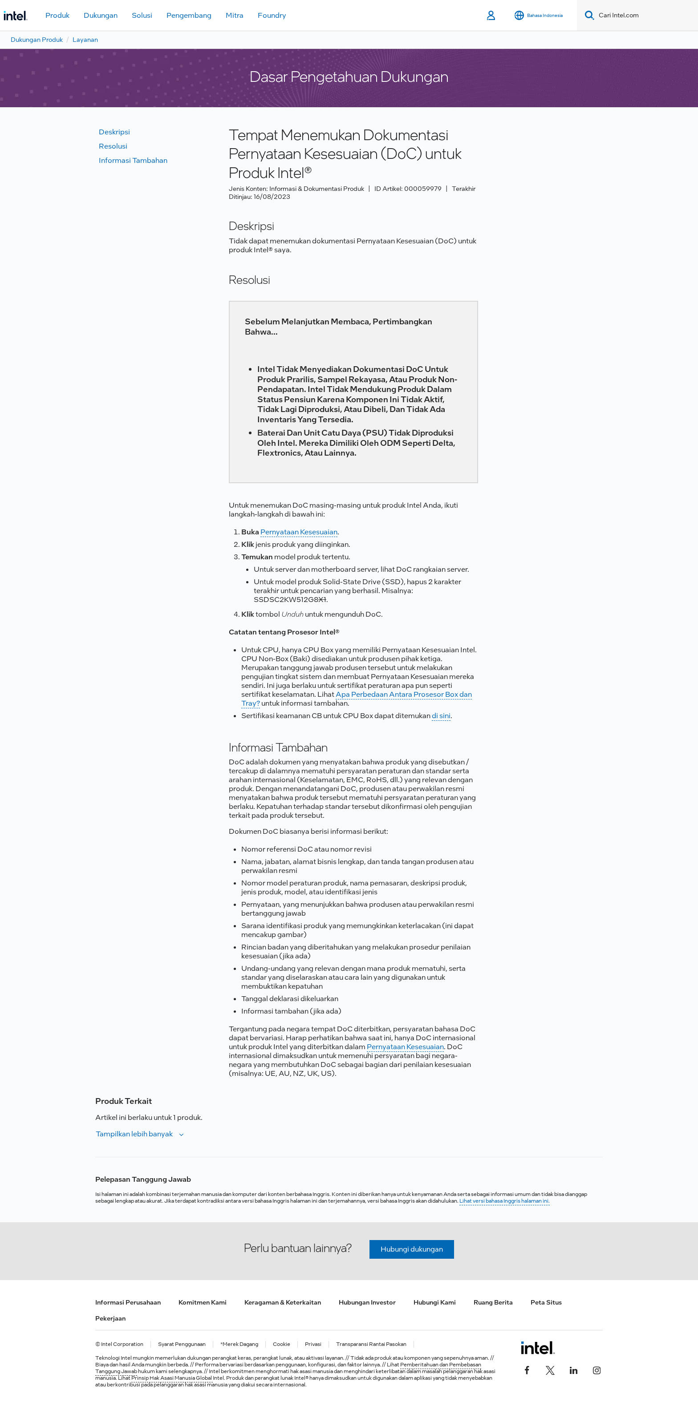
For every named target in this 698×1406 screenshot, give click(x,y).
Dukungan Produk (37, 40)
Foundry (272, 15)
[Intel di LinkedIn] (573, 1369)
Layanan (85, 40)
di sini (441, 715)
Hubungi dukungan (412, 1249)
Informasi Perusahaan (128, 1302)
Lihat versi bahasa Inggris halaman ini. (504, 1200)
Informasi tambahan (133, 160)
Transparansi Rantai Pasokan (371, 1344)
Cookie (281, 1344)
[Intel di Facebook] (527, 1369)
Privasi (313, 1344)
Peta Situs (546, 1302)
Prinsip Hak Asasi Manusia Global (172, 1378)
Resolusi (113, 146)
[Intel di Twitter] (550, 1369)
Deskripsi (114, 132)
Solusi (142, 15)
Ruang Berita (493, 1302)
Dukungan (101, 15)
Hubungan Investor (367, 1302)
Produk (57, 15)
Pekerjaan (110, 1318)
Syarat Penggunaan (182, 1344)
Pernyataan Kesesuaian (298, 532)
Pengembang (188, 15)
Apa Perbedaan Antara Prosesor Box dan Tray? (356, 699)
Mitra (234, 15)
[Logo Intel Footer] (538, 1347)
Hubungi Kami (435, 1302)
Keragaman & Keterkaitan (282, 1302)
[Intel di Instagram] (596, 1369)
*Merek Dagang (239, 1344)
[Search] (588, 15)
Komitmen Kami (203, 1302)
